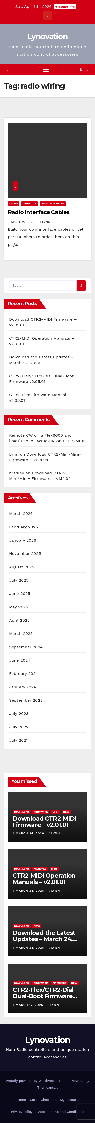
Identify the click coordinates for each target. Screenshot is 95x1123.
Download (21, 811)
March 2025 (21, 633)
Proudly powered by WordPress (31, 1081)
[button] (81, 69)
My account (69, 1100)
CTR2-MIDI (73, 440)
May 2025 (18, 607)
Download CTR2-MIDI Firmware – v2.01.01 (44, 821)
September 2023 (26, 700)
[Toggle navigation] (45, 69)
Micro (13, 203)
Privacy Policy (21, 1112)
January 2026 (22, 540)
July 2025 (18, 580)
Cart (33, 1100)
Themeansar (47, 1087)
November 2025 (25, 553)
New (66, 811)
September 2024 (26, 647)
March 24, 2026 (30, 833)
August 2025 (21, 567)
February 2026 (23, 527)
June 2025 (19, 593)
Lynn (45, 222)
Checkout (48, 1100)
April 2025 (19, 620)
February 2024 (23, 673)
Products (29, 203)
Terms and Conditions (66, 1112)
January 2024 (22, 687)
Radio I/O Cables (52, 203)
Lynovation (47, 36)
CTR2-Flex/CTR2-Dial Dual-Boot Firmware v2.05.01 (43, 996)
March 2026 (21, 513)
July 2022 (18, 727)
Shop (41, 1112)
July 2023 (18, 713)
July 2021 (18, 740)
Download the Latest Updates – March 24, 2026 (44, 939)
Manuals (40, 868)
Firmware (41, 811)
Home (21, 1100)
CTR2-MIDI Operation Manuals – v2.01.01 (44, 879)
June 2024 (19, 660)
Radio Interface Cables (38, 212)
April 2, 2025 (23, 222)
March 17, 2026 (30, 1005)
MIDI (55, 811)
